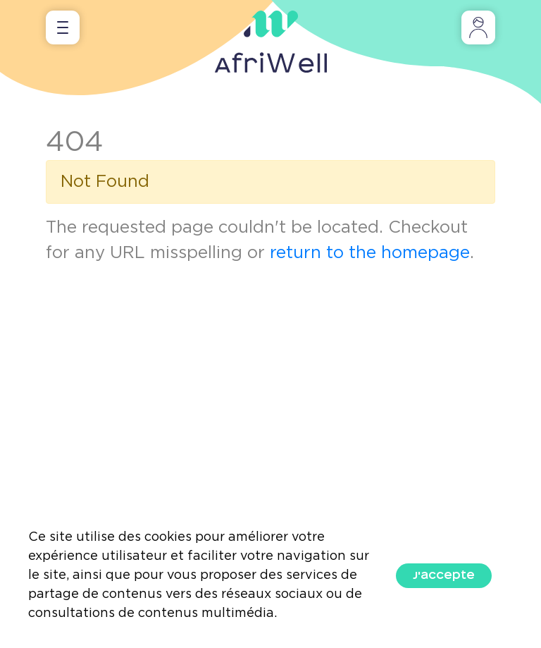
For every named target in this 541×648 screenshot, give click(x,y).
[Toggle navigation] (63, 27)
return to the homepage (370, 253)
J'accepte (444, 575)
